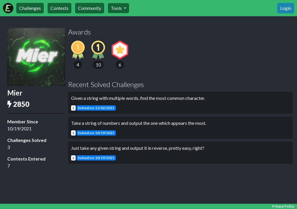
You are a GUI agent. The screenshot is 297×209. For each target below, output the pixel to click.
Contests (59, 8)
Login (285, 8)
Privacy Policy (283, 206)
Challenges (30, 8)
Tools (117, 8)
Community (89, 8)
